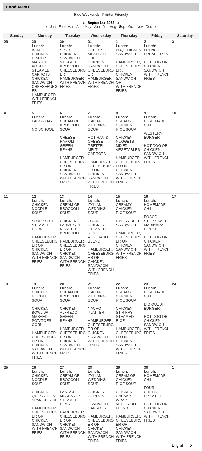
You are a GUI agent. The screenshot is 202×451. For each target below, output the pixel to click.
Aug (113, 27)
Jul (105, 27)
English (178, 445)
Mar (71, 27)
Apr (79, 27)
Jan (53, 27)
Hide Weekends (87, 15)
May (88, 27)
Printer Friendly (115, 15)
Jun (97, 27)
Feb (62, 27)
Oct (131, 27)
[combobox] (182, 445)
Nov (140, 27)
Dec (149, 27)
